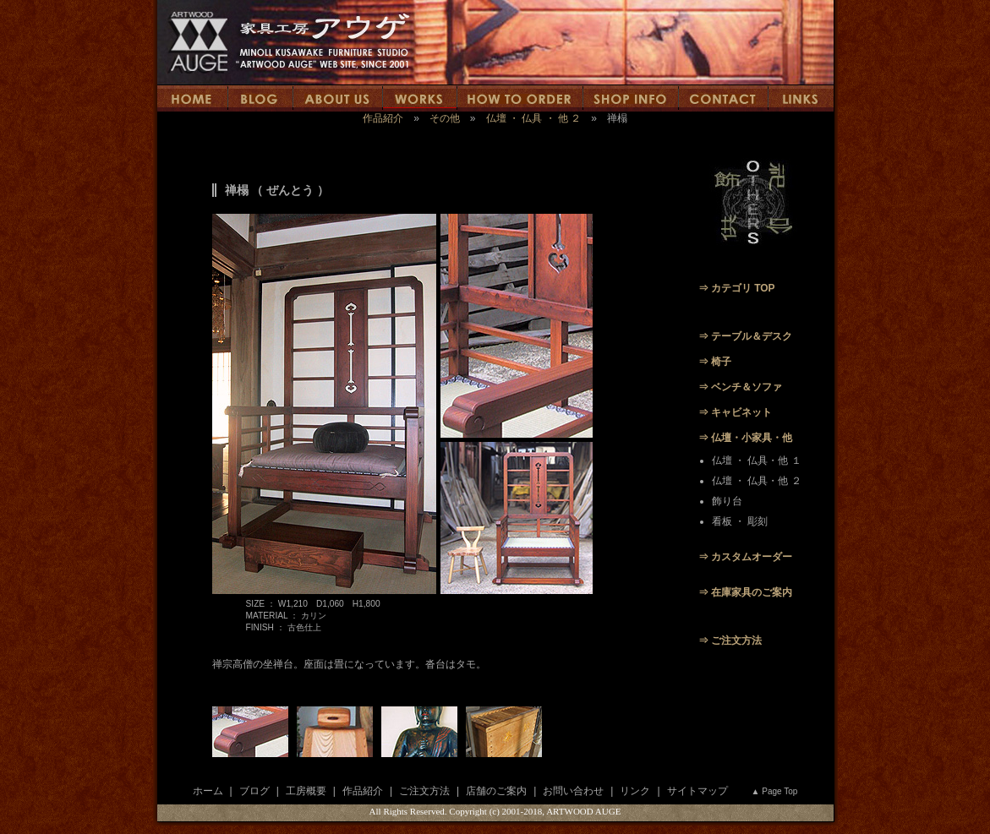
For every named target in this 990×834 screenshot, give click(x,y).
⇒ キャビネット (735, 412)
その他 (444, 118)
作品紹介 (383, 118)
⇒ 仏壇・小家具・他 (745, 438)
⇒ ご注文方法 (730, 640)
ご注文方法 (424, 791)
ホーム (208, 791)
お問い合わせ (573, 791)
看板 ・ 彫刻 (740, 521)
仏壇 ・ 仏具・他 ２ (756, 481)
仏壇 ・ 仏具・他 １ (756, 460)
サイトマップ (697, 791)
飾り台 (727, 501)
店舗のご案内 (496, 791)
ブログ (254, 791)
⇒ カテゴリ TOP (736, 288)
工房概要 (306, 791)
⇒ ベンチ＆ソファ (740, 387)
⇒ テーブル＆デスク (745, 336)
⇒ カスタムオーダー (745, 557)
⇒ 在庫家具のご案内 (745, 592)
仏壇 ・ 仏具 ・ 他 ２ (534, 118)
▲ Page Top (775, 791)
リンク (635, 791)
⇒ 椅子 (714, 362)
